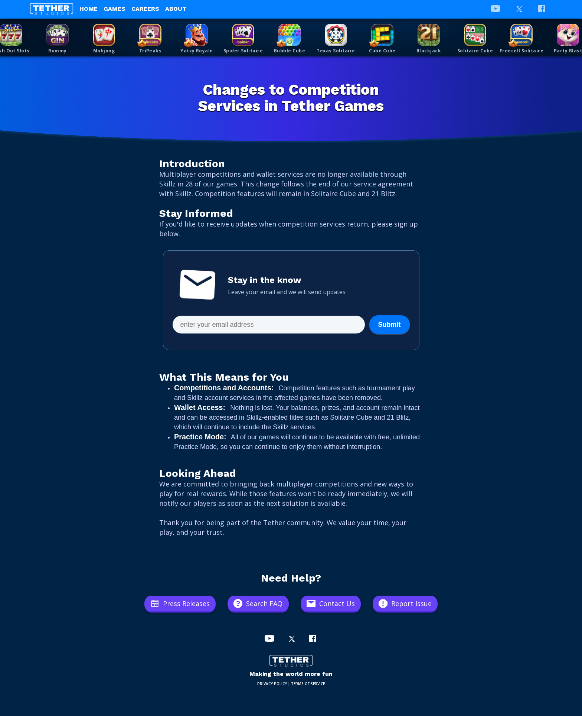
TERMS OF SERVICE (308, 683)
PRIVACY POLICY (272, 683)
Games (114, 8)
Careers (145, 8)
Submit (389, 324)
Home (88, 8)
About (176, 8)
